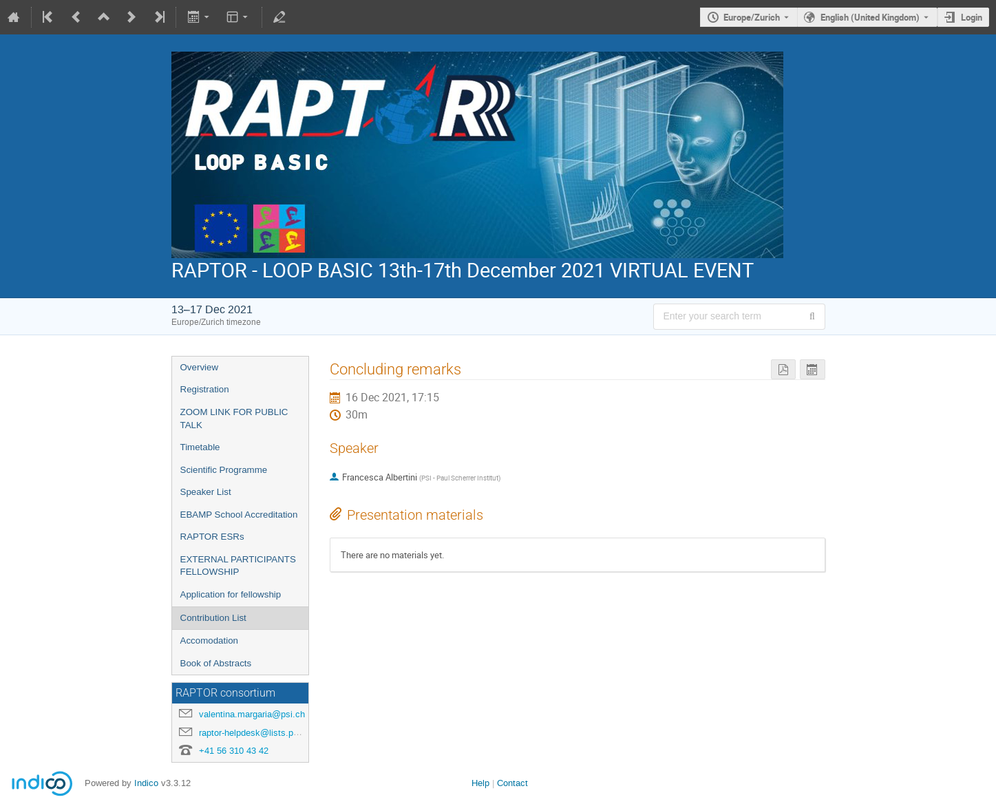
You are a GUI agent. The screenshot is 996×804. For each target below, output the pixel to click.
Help (480, 783)
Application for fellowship (231, 594)
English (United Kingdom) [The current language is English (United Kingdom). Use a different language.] (870, 17)
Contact (512, 783)
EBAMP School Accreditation (239, 514)
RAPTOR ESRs (212, 536)
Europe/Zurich (751, 17)
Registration (204, 389)
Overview (199, 367)
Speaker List (205, 492)
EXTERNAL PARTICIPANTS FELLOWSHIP (238, 566)
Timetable (200, 447)
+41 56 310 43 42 (233, 751)
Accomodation (209, 640)
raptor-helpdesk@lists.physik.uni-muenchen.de (292, 733)
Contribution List (213, 618)
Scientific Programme (224, 470)
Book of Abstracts (216, 663)
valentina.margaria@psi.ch (252, 714)
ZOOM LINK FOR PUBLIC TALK (234, 418)
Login (971, 17)
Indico (146, 783)
